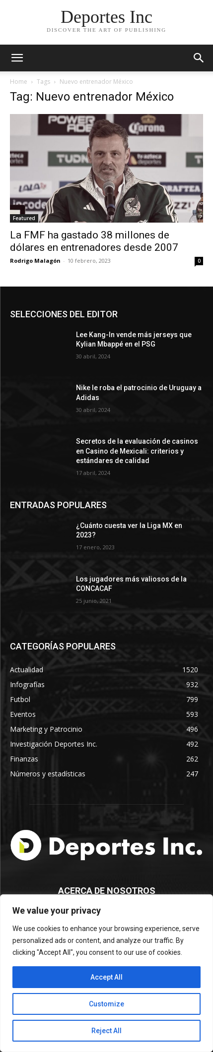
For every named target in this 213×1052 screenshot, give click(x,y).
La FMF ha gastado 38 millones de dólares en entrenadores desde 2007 (94, 241)
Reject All (106, 1031)
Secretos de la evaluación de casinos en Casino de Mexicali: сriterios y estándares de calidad (137, 451)
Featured (24, 218)
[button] (199, 58)
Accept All (106, 977)
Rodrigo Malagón (35, 260)
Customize (106, 1004)
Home (18, 81)
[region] (106, 973)
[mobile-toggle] (17, 58)
